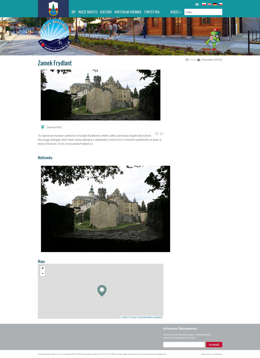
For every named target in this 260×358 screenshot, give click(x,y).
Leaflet (124, 317)
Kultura (106, 11)
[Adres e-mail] (184, 344)
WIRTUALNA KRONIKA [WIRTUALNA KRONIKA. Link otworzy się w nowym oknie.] (127, 11)
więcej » (176, 11)
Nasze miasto (87, 11)
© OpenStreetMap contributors (149, 317)
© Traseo (132, 317)
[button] (102, 291)
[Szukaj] (203, 12)
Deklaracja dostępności (155, 354)
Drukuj (193, 59)
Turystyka (152, 11)
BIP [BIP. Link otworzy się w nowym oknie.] (74, 11)
